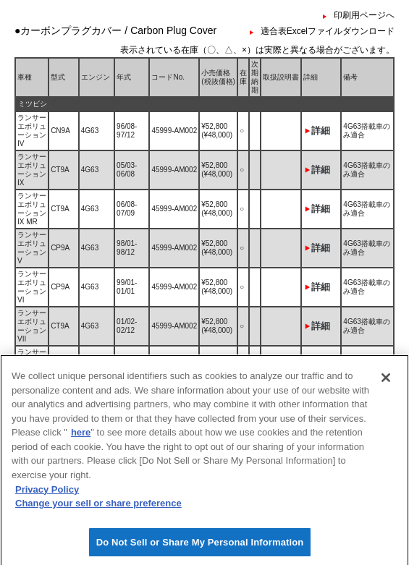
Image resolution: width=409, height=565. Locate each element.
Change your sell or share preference (98, 509)
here (80, 438)
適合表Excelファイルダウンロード (328, 31)
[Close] (386, 384)
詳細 (320, 130)
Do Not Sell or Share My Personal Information (200, 548)
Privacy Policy (47, 495)
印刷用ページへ (364, 15)
